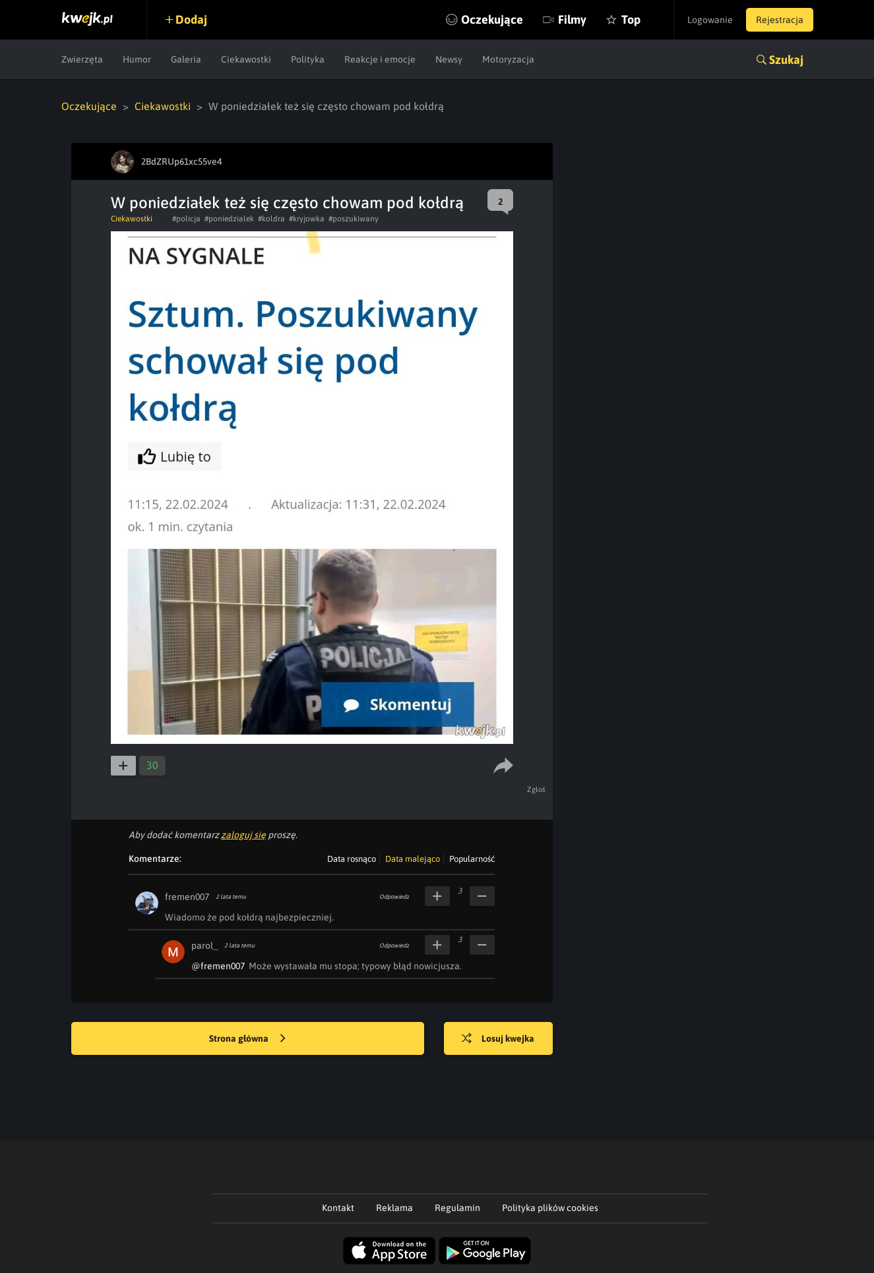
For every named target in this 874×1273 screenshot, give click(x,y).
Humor (137, 59)
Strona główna (247, 1039)
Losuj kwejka (498, 1039)
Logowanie (710, 19)
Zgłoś (536, 789)
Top (630, 19)
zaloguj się (243, 835)
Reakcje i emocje (380, 59)
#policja (186, 218)
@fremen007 (218, 966)
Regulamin (457, 1207)
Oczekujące (492, 19)
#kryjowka (307, 218)
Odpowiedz (394, 896)
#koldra (271, 218)
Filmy (572, 19)
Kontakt (338, 1207)
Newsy (448, 59)
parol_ (204, 945)
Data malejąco (412, 859)
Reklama (394, 1207)
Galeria (186, 59)
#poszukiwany (353, 218)
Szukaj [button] (786, 60)
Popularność (472, 859)
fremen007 (187, 896)
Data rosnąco (351, 859)
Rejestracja (779, 19)
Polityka (308, 59)
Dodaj (191, 19)
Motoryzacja (508, 59)
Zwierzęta (82, 59)
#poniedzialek (229, 218)
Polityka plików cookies (550, 1207)
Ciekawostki (246, 59)
